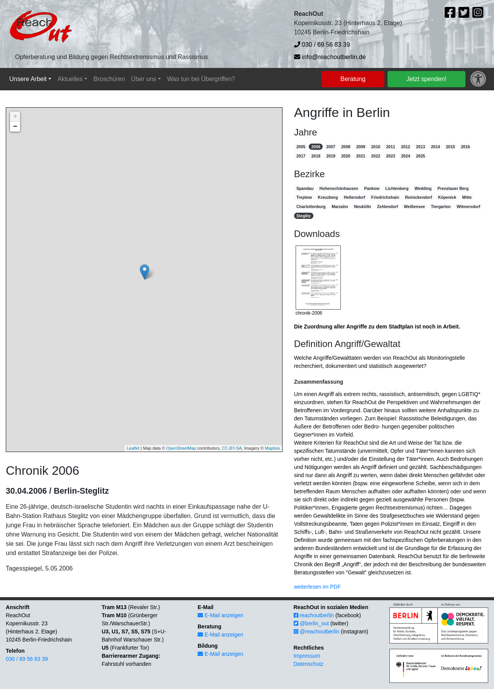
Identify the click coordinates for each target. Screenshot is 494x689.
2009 (360, 146)
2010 (375, 146)
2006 (315, 146)
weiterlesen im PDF (317, 587)
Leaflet (133, 448)
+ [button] (15, 116)
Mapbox (272, 448)
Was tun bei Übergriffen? (201, 79)
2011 (390, 146)
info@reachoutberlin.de (330, 57)
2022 (375, 156)
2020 (345, 156)
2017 (300, 156)
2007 (330, 146)
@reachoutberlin (317, 631)
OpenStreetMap (181, 448)
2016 (465, 146)
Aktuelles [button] (70, 79)
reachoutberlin (314, 615)
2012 (405, 146)
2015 (450, 146)
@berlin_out (311, 623)
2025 (420, 156)
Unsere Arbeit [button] (28, 79)
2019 (330, 156)
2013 (420, 146)
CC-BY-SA (232, 448)
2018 (315, 156)
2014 (435, 146)
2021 (360, 156)
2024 (405, 156)
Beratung (352, 79)
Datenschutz (309, 664)
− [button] (15, 126)
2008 (345, 146)
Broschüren (109, 79)
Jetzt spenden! (426, 79)
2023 (390, 156)
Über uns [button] (143, 79)
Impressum (307, 656)
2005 (300, 146)
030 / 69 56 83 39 (322, 44)
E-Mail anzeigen (220, 615)
